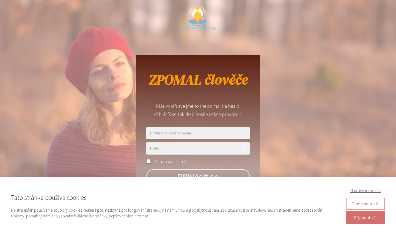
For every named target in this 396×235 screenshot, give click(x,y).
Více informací (138, 216)
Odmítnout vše (365, 203)
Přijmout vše (366, 217)
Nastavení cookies (365, 190)
